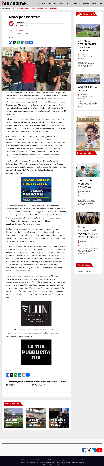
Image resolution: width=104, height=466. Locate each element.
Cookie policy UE (78, 460)
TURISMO (86, 3)
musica (33, 8)
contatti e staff (32, 460)
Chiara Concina (85, 191)
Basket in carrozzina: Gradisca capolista (34, 423)
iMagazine (24, 460)
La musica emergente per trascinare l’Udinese (87, 45)
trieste (27, 8)
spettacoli (40, 8)
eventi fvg (20, 8)
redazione (20, 22)
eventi (13, 8)
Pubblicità (51, 460)
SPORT (69, 3)
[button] (101, 3)
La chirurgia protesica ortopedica (85, 184)
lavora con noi (42, 460)
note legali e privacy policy (63, 460)
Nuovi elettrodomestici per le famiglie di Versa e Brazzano (88, 232)
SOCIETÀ (77, 3)
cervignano (53, 8)
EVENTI (94, 3)
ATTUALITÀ (41, 3)
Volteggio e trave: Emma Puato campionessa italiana (58, 425)
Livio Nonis (83, 54)
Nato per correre (24, 17)
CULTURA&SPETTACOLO (56, 3)
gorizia (47, 8)
